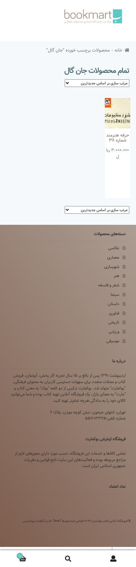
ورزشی (114, 331)
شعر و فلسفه (108, 285)
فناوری (114, 313)
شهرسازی (111, 267)
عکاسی (113, 248)
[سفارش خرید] (97, 83)
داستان (113, 304)
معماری (113, 257)
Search (67, 559)
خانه (118, 50)
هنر (116, 276)
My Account (113, 559)
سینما (115, 294)
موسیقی (112, 341)
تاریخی (113, 322)
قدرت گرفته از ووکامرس (37, 521)
